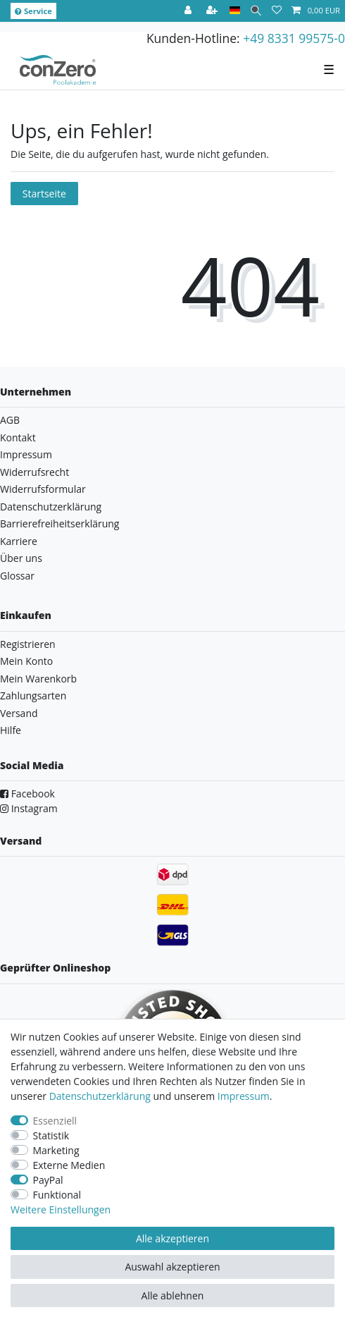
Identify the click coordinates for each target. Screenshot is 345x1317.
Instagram (29, 808)
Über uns (21, 558)
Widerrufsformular (43, 489)
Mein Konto (26, 661)
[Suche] (256, 11)
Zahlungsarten (33, 695)
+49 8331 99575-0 (294, 38)
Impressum (26, 454)
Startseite (44, 193)
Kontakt (18, 437)
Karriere (18, 541)
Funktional (57, 1194)
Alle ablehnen (173, 1295)
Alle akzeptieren (172, 1238)
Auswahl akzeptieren (172, 1266)
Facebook (27, 793)
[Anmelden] (189, 11)
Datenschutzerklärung (50, 506)
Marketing (56, 1150)
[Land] (235, 11)
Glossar (17, 575)
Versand (19, 713)
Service (33, 11)
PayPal (48, 1180)
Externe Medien (69, 1165)
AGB (10, 420)
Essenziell (55, 1120)
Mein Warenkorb (38, 678)
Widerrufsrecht (34, 472)
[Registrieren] (213, 11)
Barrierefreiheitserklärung (59, 523)
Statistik (51, 1135)
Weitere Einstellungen (61, 1209)
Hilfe (10, 730)
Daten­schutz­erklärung (100, 1096)
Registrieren (28, 644)
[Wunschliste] (277, 11)
